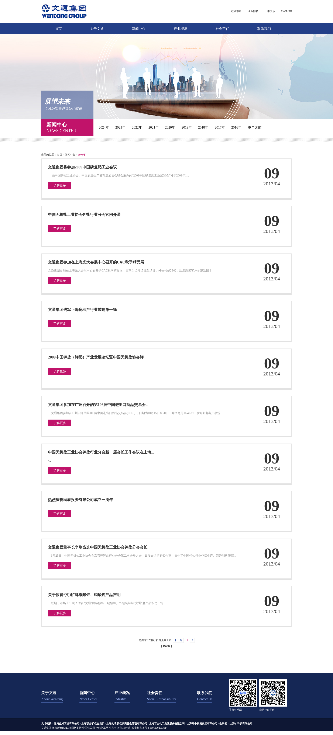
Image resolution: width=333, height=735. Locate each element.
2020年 (170, 127)
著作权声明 (123, 727)
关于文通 (97, 29)
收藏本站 (236, 11)
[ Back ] (166, 646)
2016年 (236, 127)
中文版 (271, 11)
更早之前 (254, 127)
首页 (58, 29)
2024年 (104, 127)
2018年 (203, 127)
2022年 (137, 127)
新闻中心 (138, 29)
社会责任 (222, 29)
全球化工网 (102, 727)
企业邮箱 (253, 11)
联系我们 (264, 29)
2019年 (187, 127)
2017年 (220, 127)
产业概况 (180, 29)
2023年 (120, 127)
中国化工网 (88, 727)
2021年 (153, 127)
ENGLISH (286, 11)
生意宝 (113, 727)
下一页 (178, 640)
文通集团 (46, 727)
